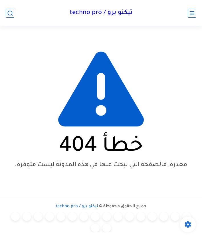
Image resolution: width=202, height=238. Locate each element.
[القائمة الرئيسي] (192, 13)
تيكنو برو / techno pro (101, 13)
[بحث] (10, 13)
